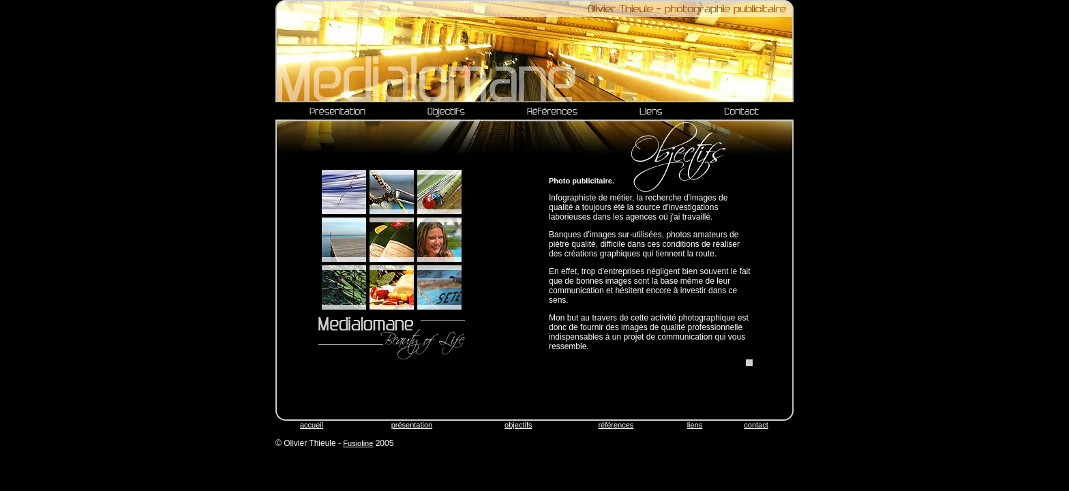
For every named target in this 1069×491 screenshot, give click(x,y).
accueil (311, 425)
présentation (412, 425)
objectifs (518, 425)
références (615, 425)
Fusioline (358, 443)
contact (756, 425)
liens (695, 425)
